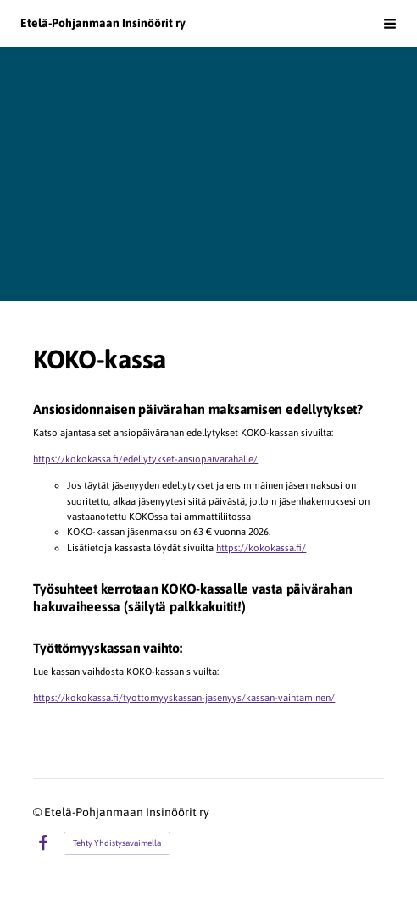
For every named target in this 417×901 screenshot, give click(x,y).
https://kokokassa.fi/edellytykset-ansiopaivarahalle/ (145, 458)
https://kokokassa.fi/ (261, 547)
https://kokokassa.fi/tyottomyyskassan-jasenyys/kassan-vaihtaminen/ (184, 697)
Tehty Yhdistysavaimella (117, 843)
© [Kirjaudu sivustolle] (38, 812)
